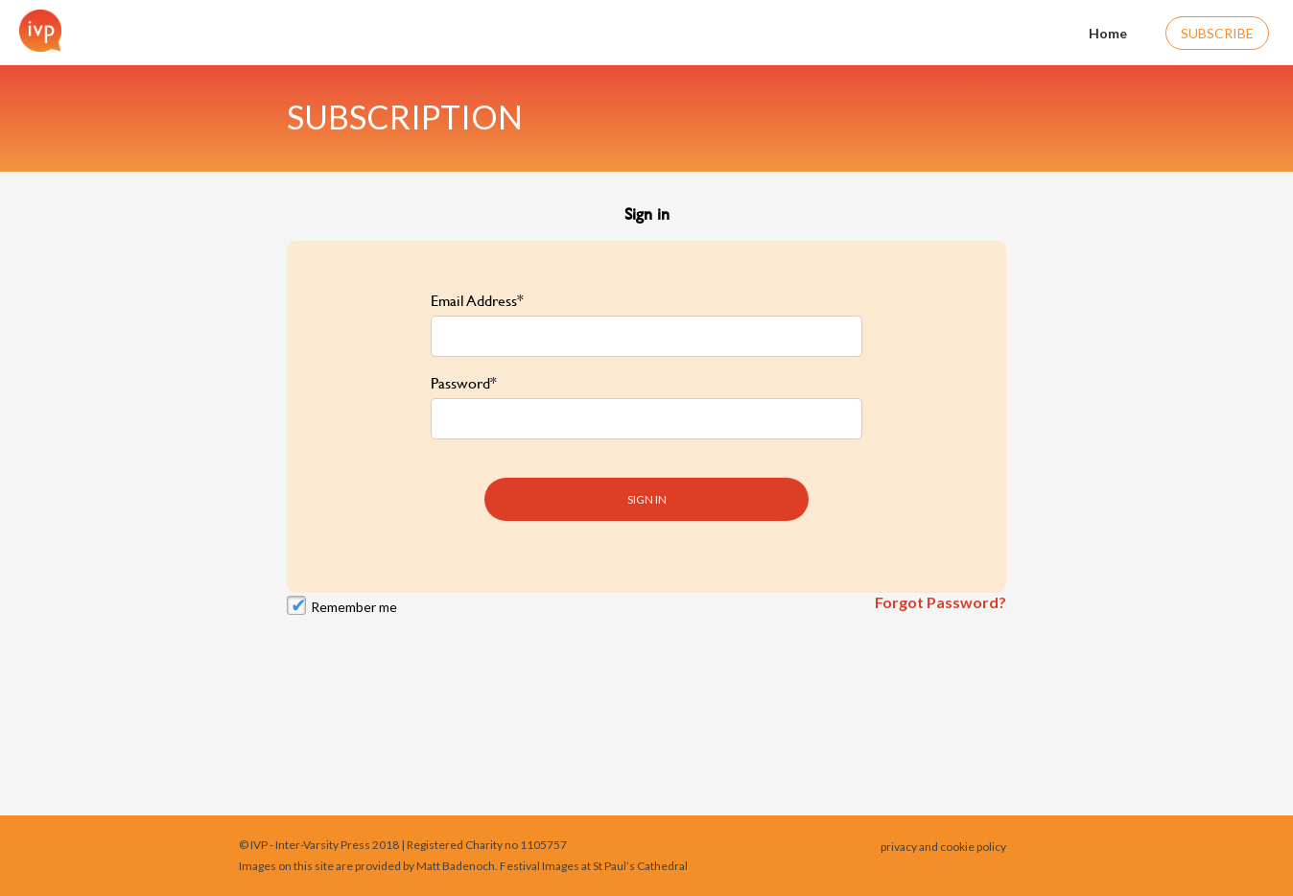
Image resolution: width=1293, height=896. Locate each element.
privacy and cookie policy (943, 846)
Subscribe (1217, 33)
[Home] (35, 31)
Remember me (354, 596)
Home (1096, 31)
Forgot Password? (940, 591)
